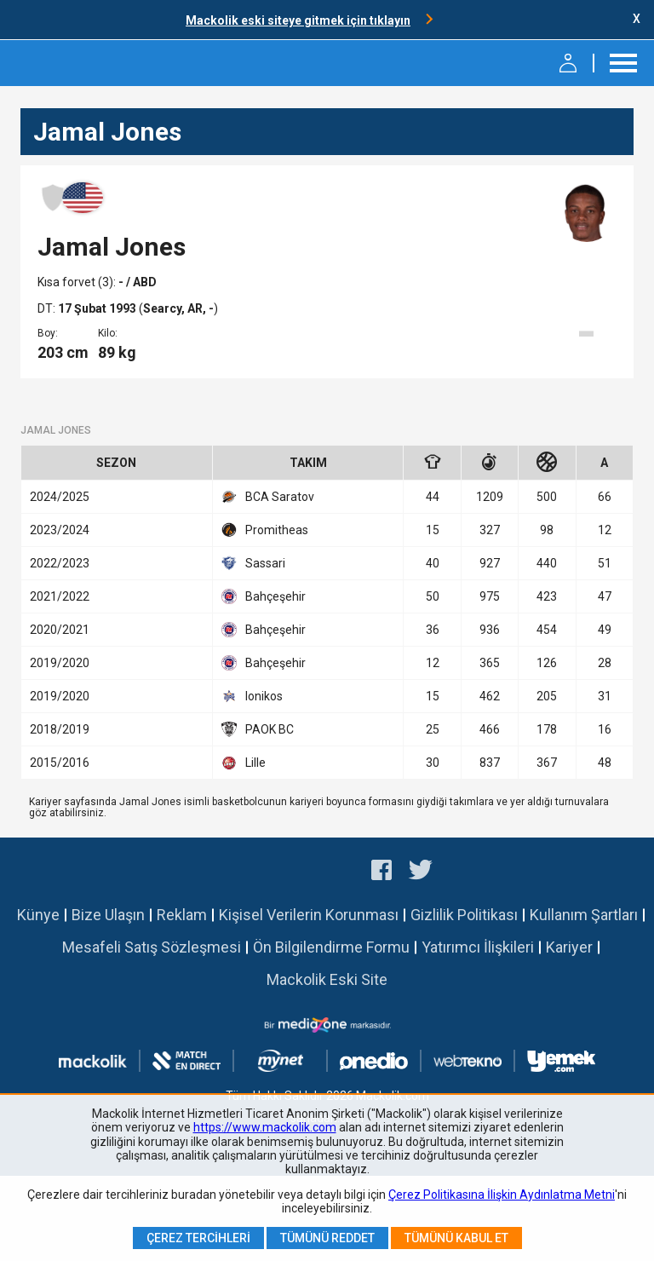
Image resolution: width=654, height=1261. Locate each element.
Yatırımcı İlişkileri (478, 947)
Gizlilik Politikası (464, 915)
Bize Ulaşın (108, 915)
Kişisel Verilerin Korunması (309, 915)
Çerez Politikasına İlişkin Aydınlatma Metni (501, 1194)
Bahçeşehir (263, 596)
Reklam (182, 915)
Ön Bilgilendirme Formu (331, 947)
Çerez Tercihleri (198, 1238)
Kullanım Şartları (584, 915)
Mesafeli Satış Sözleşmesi (151, 947)
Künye (38, 915)
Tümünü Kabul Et (456, 1238)
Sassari (253, 563)
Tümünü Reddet (327, 1238)
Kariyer (569, 947)
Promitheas (264, 530)
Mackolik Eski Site (327, 979)
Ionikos (252, 696)
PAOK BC (257, 729)
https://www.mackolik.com (264, 1127)
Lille (243, 762)
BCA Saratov (267, 496)
